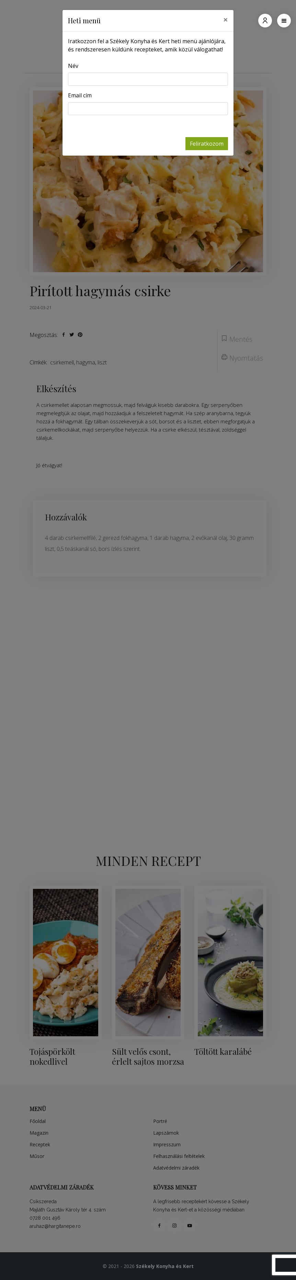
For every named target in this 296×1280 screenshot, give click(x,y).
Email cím (80, 95)
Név (73, 66)
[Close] (226, 19)
